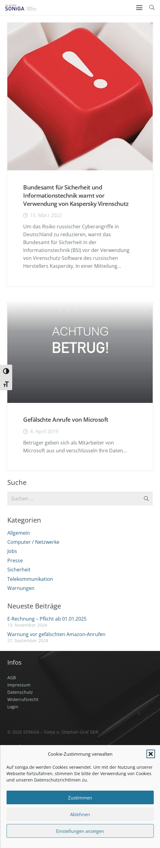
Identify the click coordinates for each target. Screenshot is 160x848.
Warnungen (20, 588)
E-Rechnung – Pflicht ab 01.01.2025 (47, 618)
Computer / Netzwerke (33, 542)
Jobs (12, 551)
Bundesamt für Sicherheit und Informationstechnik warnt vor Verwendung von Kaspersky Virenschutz (75, 195)
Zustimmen (80, 798)
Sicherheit (18, 569)
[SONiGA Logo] (21, 8)
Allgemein (18, 533)
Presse (15, 560)
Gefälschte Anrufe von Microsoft (65, 419)
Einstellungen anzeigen (80, 831)
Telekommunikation (30, 579)
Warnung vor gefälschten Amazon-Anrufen (56, 634)
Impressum (18, 685)
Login (12, 707)
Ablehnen (80, 814)
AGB (11, 677)
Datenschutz (20, 692)
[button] (151, 754)
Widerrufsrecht (22, 699)
